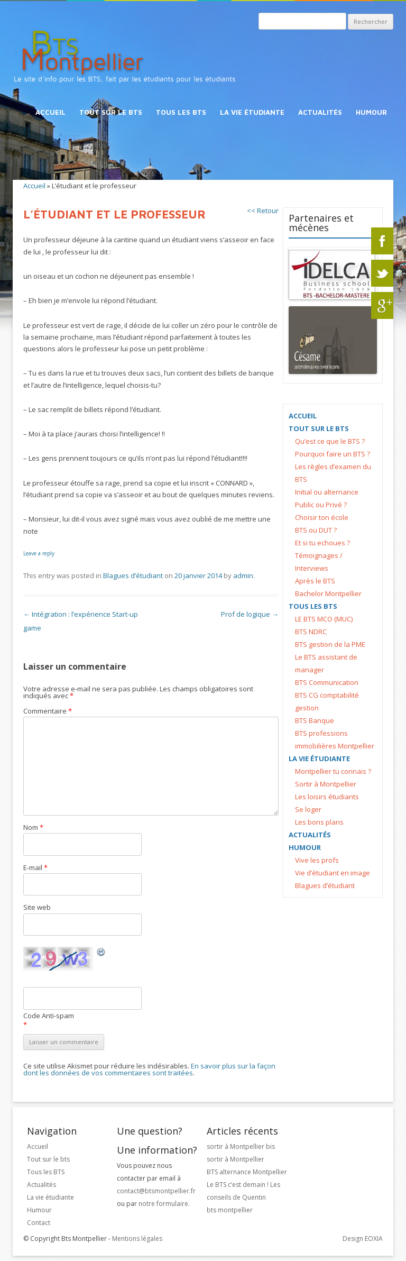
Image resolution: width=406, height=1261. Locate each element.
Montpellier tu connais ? (333, 771)
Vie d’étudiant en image (332, 873)
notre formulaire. (164, 1203)
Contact (38, 1222)
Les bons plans (319, 822)
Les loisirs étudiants (327, 796)
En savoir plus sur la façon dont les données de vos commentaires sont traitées (149, 1069)
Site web (37, 907)
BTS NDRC (311, 631)
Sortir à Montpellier (325, 784)
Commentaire (47, 711)
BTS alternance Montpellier (247, 1171)
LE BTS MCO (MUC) (324, 619)
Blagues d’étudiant (133, 575)
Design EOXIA (363, 1238)
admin (243, 575)
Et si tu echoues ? (322, 542)
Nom (33, 827)
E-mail (35, 867)
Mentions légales (137, 1238)
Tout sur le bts (110, 112)
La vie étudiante (252, 112)
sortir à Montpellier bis (241, 1146)
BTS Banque (314, 720)
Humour (371, 112)
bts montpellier (230, 1209)
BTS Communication (326, 682)
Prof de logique (250, 614)
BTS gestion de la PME (330, 644)
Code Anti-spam (48, 1015)
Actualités (320, 112)
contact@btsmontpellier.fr (156, 1190)
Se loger (308, 809)
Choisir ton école (321, 517)
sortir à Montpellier (235, 1159)
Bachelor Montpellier (328, 593)
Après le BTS (315, 581)
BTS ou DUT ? (316, 530)
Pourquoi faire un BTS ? (332, 454)
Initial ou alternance (326, 492)
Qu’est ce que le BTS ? (330, 441)
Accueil (50, 112)
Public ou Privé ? (321, 504)
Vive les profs (317, 860)
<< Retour (263, 210)
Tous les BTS (181, 112)
